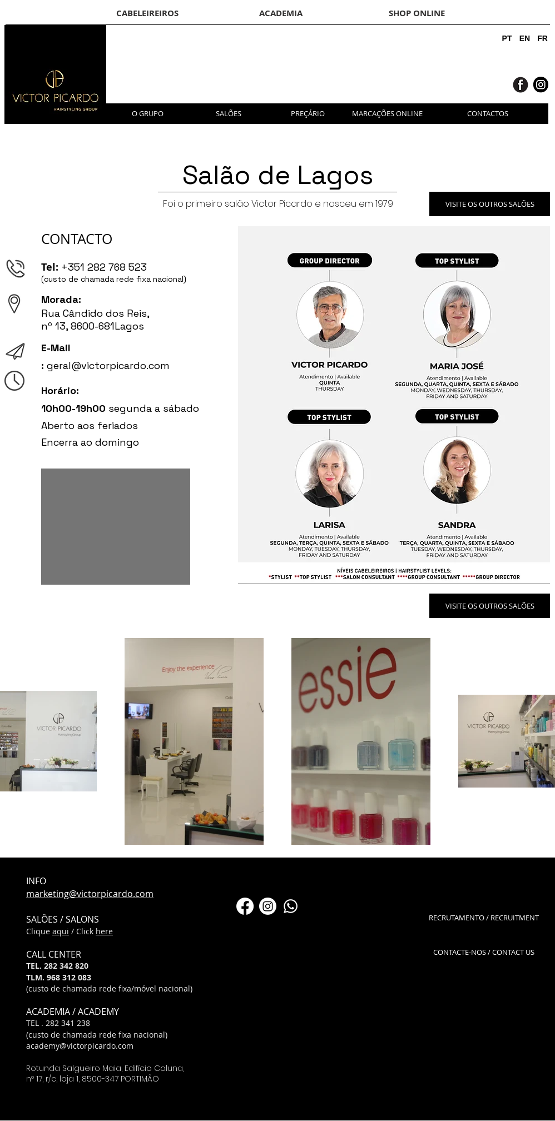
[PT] (506, 39)
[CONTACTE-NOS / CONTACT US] (484, 952)
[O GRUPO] (147, 113)
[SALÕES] (228, 113)
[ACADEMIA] (281, 13)
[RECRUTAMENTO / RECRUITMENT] (484, 918)
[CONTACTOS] (487, 113)
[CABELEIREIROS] (147, 13)
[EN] (524, 39)
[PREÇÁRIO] (308, 113)
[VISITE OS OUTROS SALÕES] (489, 204)
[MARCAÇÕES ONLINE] (387, 113)
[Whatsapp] (290, 906)
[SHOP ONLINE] (416, 13)
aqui (60, 931)
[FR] (542, 39)
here (104, 931)
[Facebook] (245, 906)
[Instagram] (267, 906)
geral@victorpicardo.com (108, 365)
